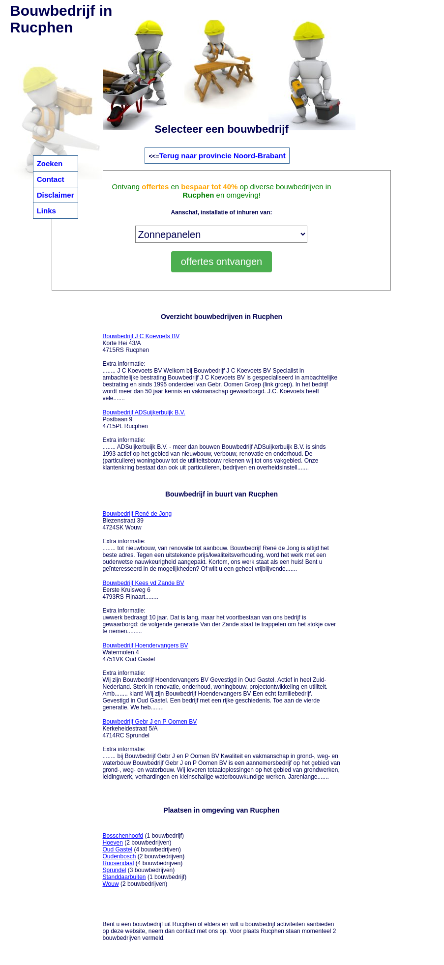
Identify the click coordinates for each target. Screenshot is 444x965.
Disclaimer (55, 195)
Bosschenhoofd (122, 835)
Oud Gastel (117, 849)
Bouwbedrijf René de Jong (137, 513)
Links (46, 210)
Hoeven (112, 842)
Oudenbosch (119, 856)
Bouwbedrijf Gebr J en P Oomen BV (149, 721)
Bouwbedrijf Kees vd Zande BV (143, 583)
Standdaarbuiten (124, 877)
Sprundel (114, 870)
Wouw (110, 883)
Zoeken (50, 163)
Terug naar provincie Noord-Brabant (222, 155)
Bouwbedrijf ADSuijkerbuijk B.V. (143, 412)
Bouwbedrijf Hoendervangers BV (145, 645)
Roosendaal (118, 863)
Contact (50, 179)
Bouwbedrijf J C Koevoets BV (140, 336)
